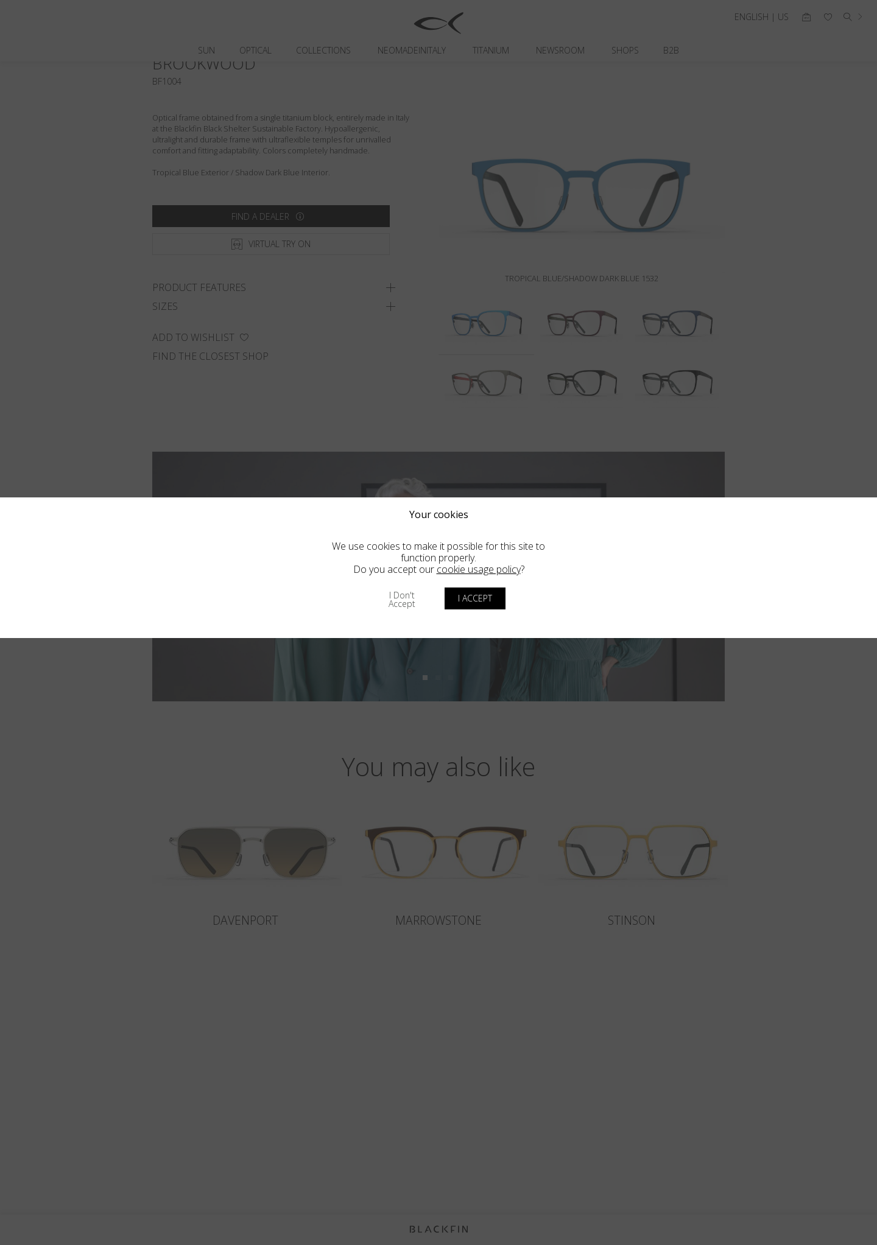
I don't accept (402, 599)
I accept (475, 598)
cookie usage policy (479, 569)
